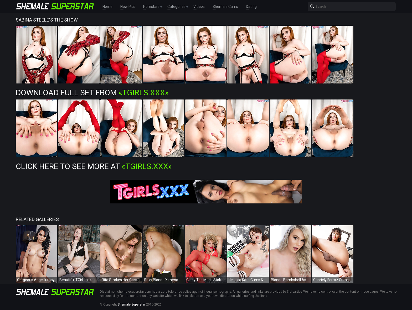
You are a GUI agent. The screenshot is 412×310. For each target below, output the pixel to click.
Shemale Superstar (131, 304)
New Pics (127, 6)
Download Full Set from (92, 92)
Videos (199, 6)
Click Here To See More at (94, 166)
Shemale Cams (225, 6)
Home (107, 6)
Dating (251, 6)
